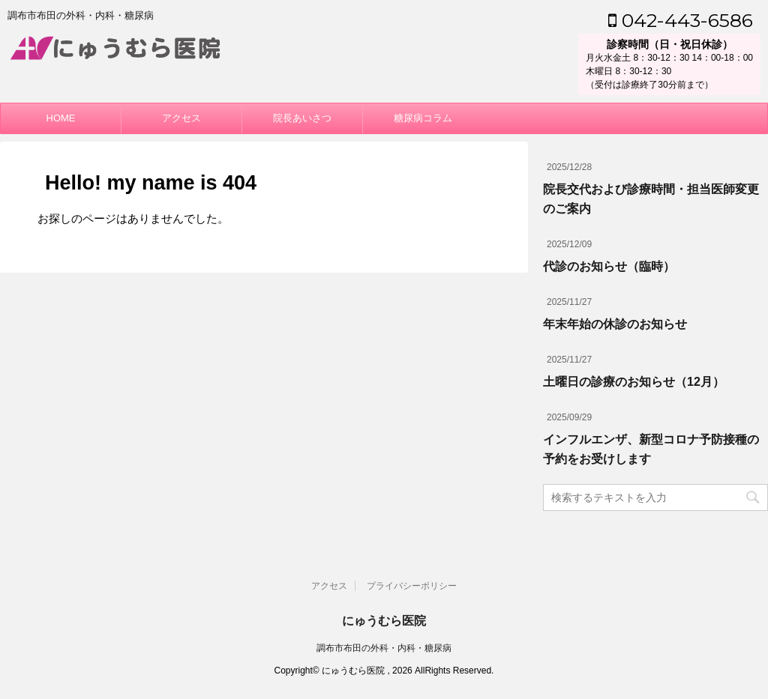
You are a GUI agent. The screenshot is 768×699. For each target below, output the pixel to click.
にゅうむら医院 (384, 620)
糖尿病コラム (423, 118)
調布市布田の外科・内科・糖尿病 (384, 648)
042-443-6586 (680, 20)
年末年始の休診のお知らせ (615, 324)
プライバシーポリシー (412, 586)
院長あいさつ (302, 118)
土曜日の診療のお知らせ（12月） (633, 381)
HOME (61, 118)
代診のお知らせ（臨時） (609, 266)
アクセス (181, 118)
